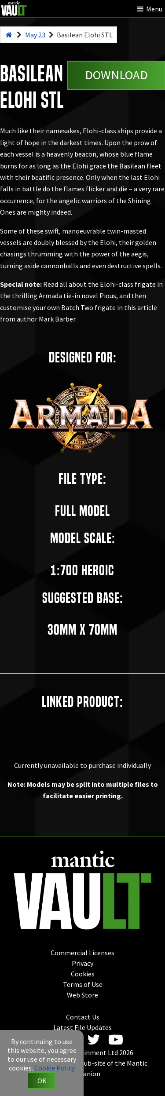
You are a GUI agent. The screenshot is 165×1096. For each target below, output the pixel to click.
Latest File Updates (82, 1027)
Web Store (82, 994)
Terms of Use (83, 984)
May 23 (35, 34)
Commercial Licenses (82, 952)
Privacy (82, 963)
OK (42, 1080)
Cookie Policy (54, 1067)
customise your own (30, 307)
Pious (107, 295)
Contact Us (82, 1016)
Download (116, 75)
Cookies (83, 973)
